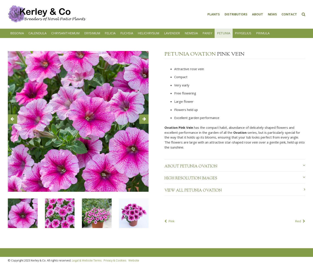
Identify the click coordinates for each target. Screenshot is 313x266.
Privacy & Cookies (115, 260)
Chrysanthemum (65, 33)
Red (298, 221)
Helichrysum (148, 33)
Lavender (172, 33)
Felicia (110, 33)
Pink (171, 221)
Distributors (236, 14)
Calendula (37, 33)
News (272, 14)
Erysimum (92, 33)
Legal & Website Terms (87, 260)
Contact (289, 14)
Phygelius (243, 33)
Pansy (207, 33)
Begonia (17, 33)
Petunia (223, 33)
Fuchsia (126, 33)
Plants (213, 14)
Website (133, 260)
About (257, 14)
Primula (263, 33)
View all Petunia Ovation (234, 190)
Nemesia (191, 33)
